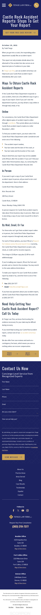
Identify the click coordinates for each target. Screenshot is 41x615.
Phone (4, 397)
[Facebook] (13, 510)
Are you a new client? (9, 412)
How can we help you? (9, 419)
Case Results (20, 484)
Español (20, 491)
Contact (20, 495)
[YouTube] (23, 510)
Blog (20, 480)
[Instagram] (27, 510)
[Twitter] (18, 510)
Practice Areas (20, 473)
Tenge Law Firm (9, 71)
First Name (6, 382)
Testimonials (20, 488)
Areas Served (20, 477)
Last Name (5, 389)
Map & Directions (20, 549)
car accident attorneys (28, 333)
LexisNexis (11, 123)
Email (4, 404)
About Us (20, 469)
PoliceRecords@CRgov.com (18, 287)
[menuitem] (11, 607)
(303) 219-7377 (20, 526)
